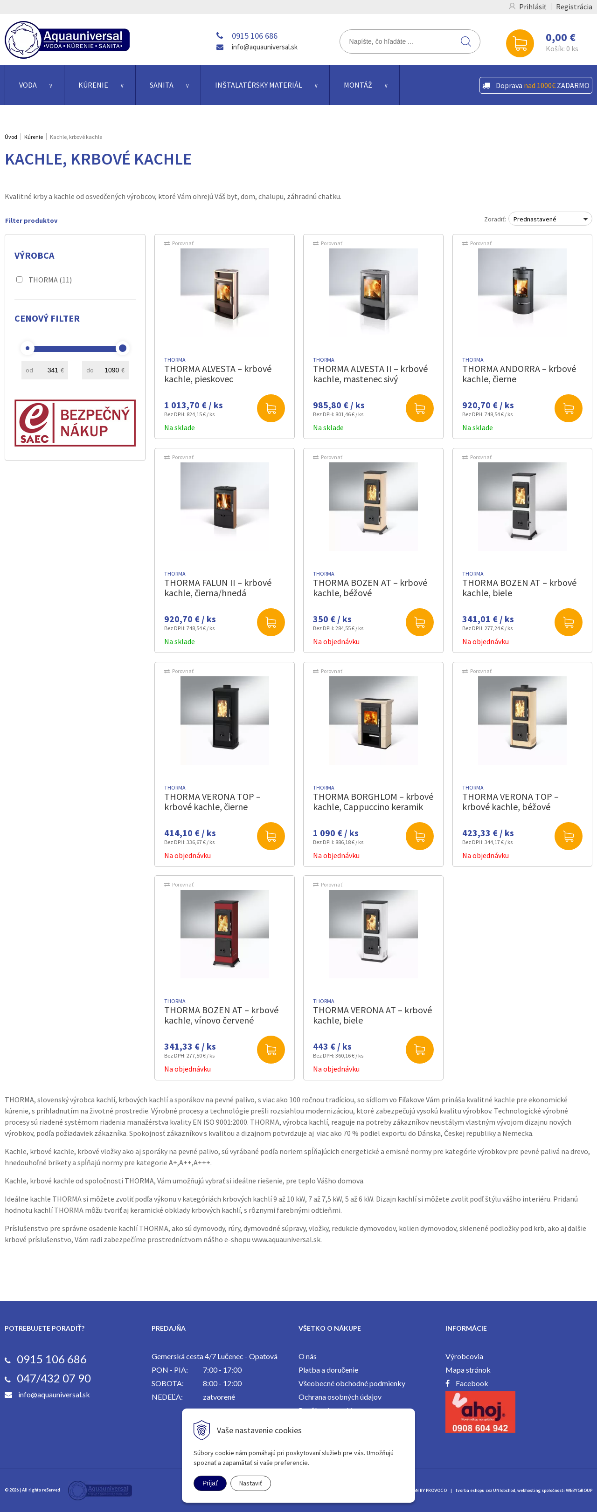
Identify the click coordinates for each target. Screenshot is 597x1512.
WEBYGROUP (579, 1490)
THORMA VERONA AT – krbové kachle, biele (372, 1015)
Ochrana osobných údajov (340, 1396)
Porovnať (183, 243)
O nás (307, 1356)
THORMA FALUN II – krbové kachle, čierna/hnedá (217, 587)
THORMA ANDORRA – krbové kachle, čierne (519, 374)
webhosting (529, 1490)
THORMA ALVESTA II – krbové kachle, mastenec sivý (370, 374)
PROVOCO (436, 1490)
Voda (28, 84)
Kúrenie (93, 84)
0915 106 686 (255, 35)
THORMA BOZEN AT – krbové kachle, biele (519, 587)
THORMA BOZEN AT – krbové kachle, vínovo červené (221, 1015)
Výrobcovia (464, 1356)
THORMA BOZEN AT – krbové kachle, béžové (370, 587)
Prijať (210, 1483)
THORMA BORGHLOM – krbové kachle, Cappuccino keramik (373, 801)
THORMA (50, 279)
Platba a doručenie (328, 1369)
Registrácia (574, 6)
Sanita (162, 84)
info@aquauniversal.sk (265, 46)
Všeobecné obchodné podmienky (351, 1383)
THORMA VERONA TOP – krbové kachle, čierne (212, 801)
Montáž (358, 84)
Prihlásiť (532, 6)
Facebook (472, 1383)
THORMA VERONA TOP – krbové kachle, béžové (510, 801)
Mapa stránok (468, 1369)
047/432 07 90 (54, 1378)
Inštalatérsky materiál (258, 84)
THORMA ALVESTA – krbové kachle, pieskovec (217, 374)
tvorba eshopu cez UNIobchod (485, 1490)
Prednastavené (535, 219)
